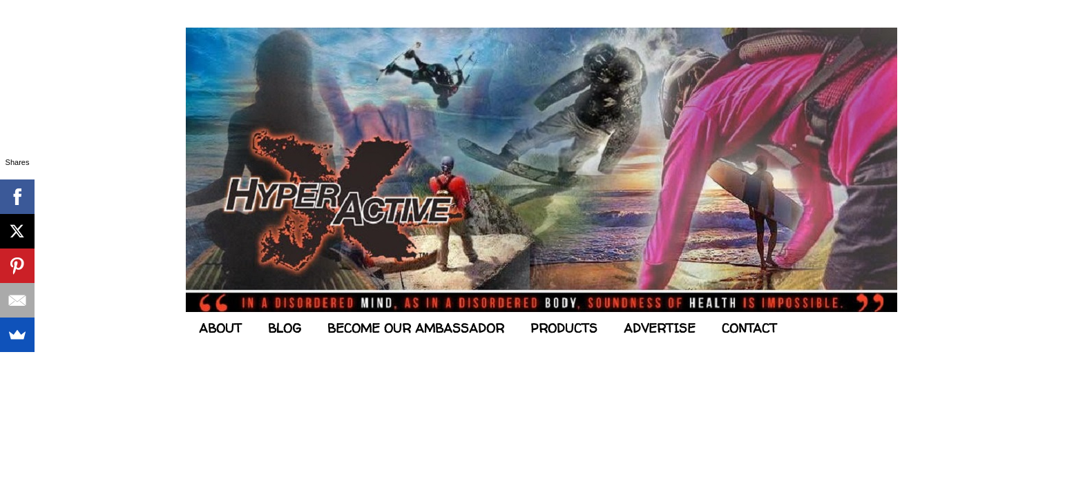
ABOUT (220, 328)
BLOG (284, 328)
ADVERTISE (660, 328)
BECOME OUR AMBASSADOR (415, 328)
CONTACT (749, 328)
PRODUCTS (563, 328)
